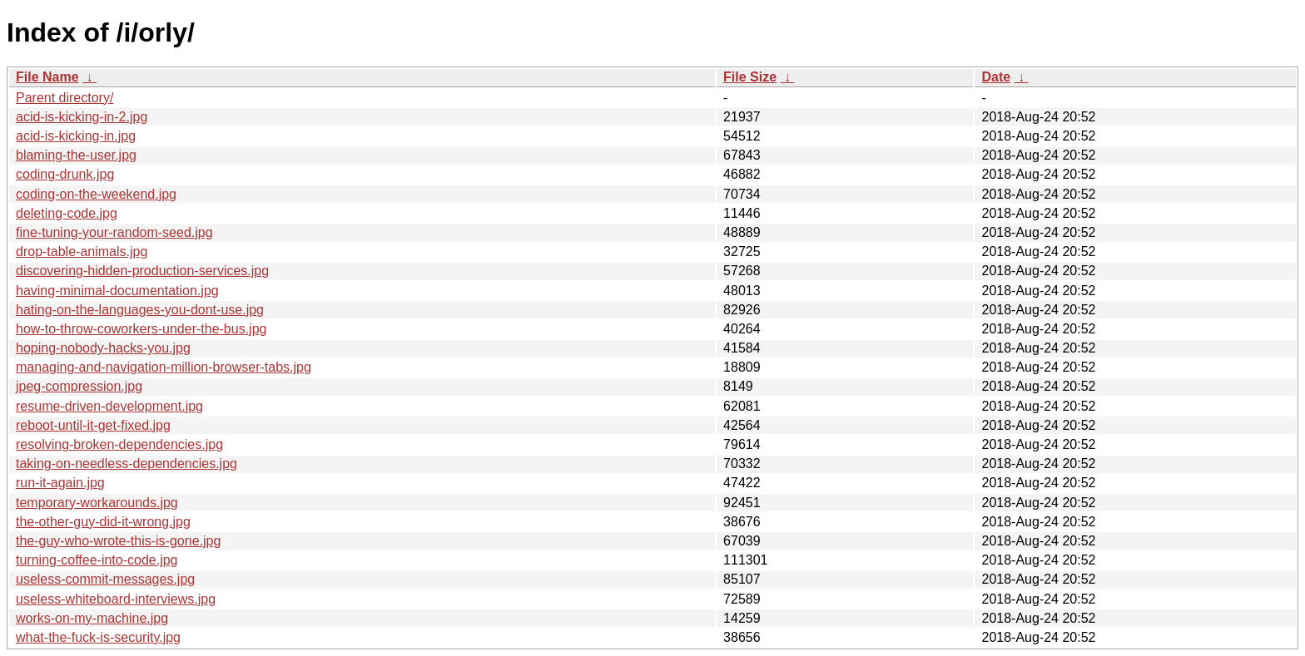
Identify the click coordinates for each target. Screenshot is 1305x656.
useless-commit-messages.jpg (105, 579)
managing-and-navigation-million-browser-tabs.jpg (163, 367)
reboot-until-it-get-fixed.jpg (93, 425)
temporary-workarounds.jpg (97, 503)
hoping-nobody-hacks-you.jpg (103, 348)
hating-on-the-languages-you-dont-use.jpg (140, 310)
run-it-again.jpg (60, 483)
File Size (750, 77)
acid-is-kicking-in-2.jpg (81, 117)
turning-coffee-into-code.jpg (97, 560)
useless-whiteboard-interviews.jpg (116, 599)
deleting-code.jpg (66, 213)
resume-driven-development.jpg (109, 406)
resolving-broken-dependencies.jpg (119, 444)
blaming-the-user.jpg (76, 155)
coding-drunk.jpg (65, 174)
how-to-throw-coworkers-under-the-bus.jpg (141, 329)
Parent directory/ (64, 98)
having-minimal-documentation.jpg (117, 291)
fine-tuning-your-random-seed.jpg (114, 232)
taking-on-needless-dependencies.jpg (126, 463)
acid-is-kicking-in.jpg (76, 136)
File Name (47, 77)
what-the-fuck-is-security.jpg (98, 637)
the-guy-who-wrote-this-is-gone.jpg (118, 541)
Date (995, 77)
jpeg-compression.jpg (79, 386)
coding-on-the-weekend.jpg (96, 194)
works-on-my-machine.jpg (92, 618)
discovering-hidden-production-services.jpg (142, 271)
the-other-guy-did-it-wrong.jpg (103, 522)
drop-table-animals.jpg (81, 251)
